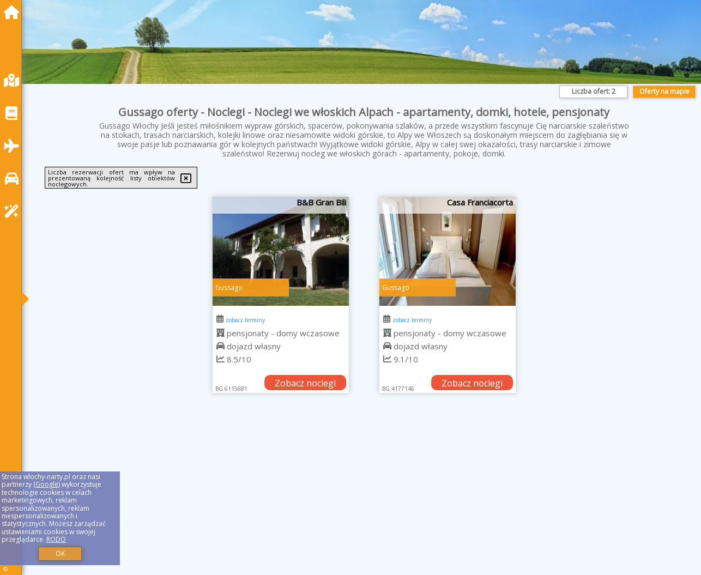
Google (46, 484)
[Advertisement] (360, 498)
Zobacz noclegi (305, 383)
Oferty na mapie (664, 91)
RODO (56, 539)
